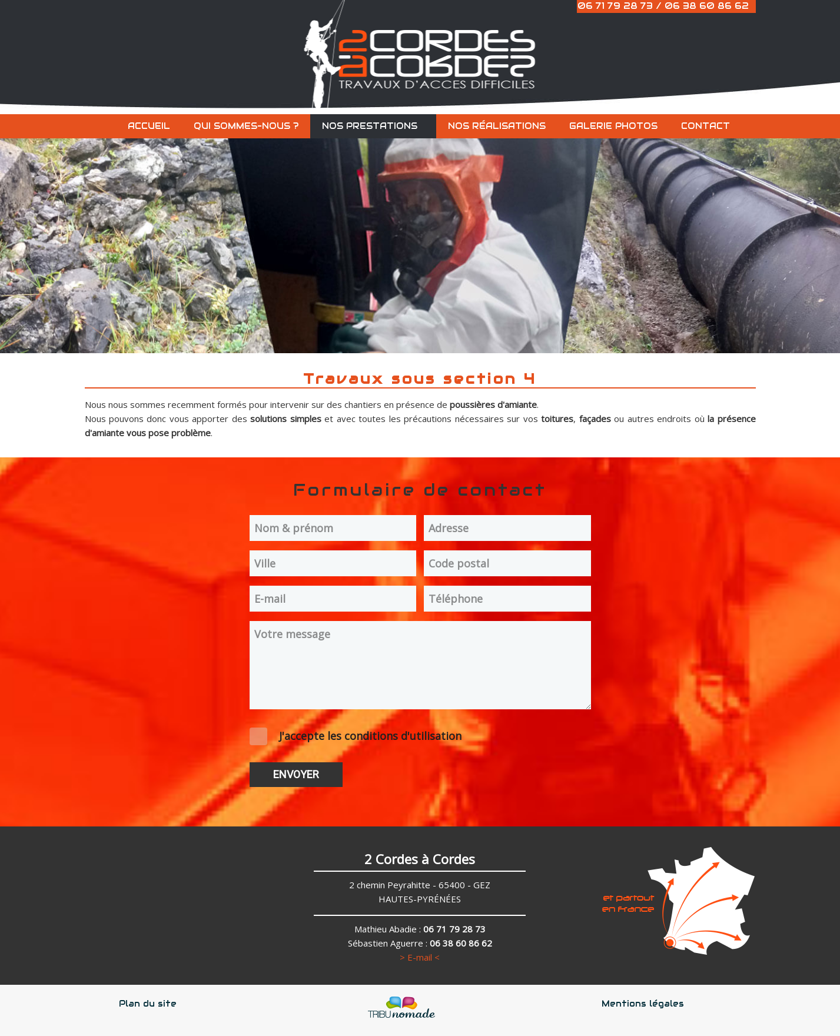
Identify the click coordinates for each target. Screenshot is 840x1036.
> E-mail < (420, 957)
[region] (420, 235)
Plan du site (148, 1003)
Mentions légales (643, 1003)
